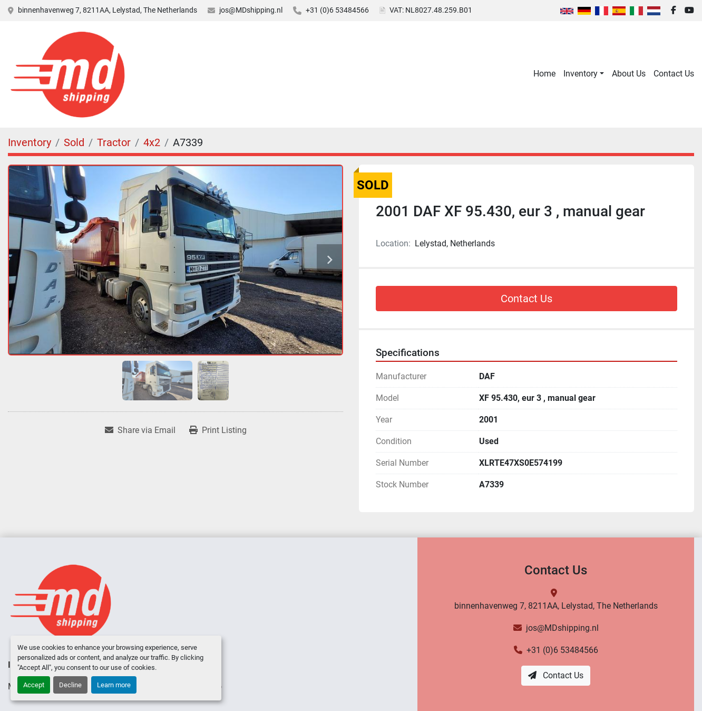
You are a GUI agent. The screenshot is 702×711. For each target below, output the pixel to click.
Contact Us (674, 74)
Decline (70, 685)
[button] (583, 74)
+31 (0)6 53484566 (337, 10)
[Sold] (74, 142)
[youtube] (689, 10)
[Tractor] (114, 142)
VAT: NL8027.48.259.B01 (430, 10)
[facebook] (673, 10)
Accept (33, 685)
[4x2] (151, 142)
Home (544, 74)
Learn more (114, 685)
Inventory (580, 74)
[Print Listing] (217, 430)
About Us (629, 74)
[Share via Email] (140, 430)
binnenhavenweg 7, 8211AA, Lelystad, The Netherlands (107, 10)
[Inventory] (29, 142)
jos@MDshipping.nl (250, 10)
